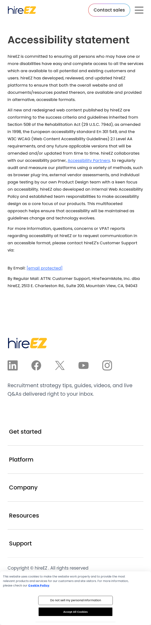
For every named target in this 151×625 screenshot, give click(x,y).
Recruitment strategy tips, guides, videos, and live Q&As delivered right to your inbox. (70, 390)
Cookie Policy (38, 585)
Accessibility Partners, (89, 160)
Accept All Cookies (75, 611)
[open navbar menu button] (139, 10)
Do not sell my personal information (75, 600)
